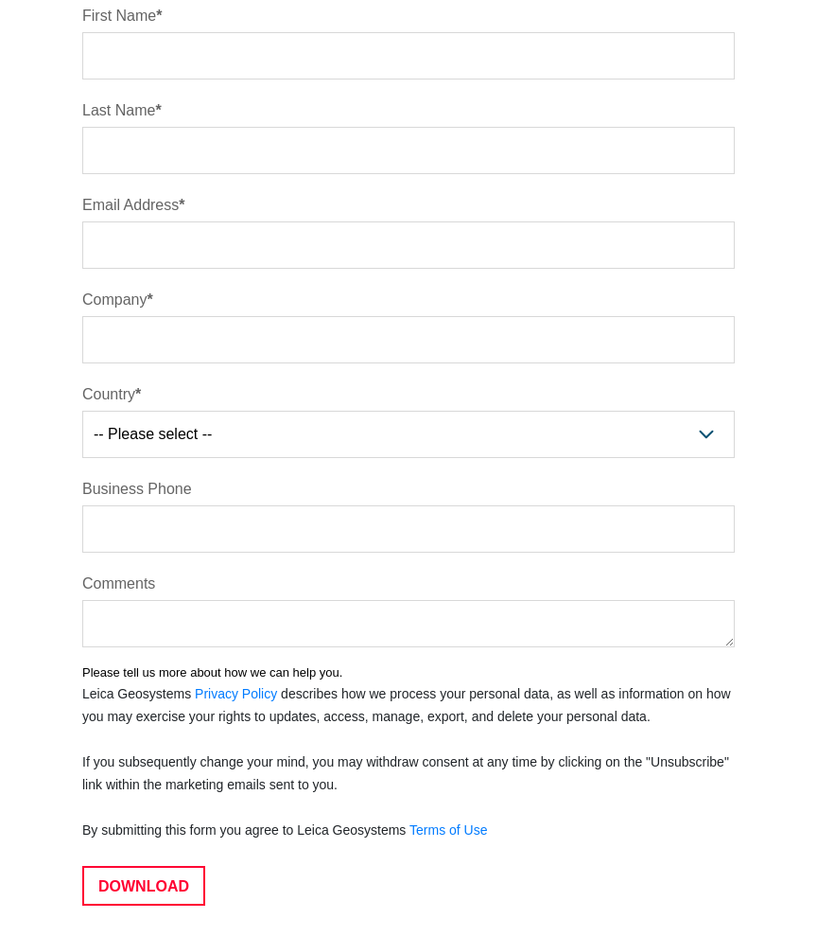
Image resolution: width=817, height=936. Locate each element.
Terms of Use (448, 830)
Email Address (130, 205)
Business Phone (137, 489)
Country (108, 394)
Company (114, 299)
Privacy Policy (236, 693)
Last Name (118, 110)
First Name (119, 16)
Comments (118, 583)
